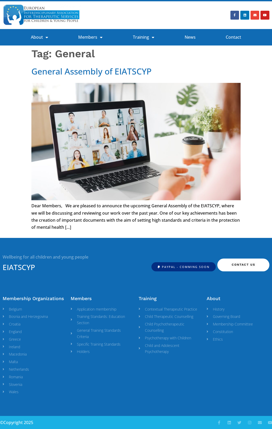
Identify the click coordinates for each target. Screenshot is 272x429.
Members (90, 37)
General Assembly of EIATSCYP (91, 71)
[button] (183, 266)
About (39, 37)
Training (143, 37)
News (190, 37)
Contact (233, 37)
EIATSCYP (19, 267)
